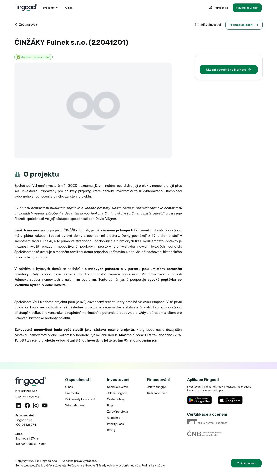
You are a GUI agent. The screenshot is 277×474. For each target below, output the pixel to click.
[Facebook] (27, 405)
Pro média (72, 393)
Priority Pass (115, 424)
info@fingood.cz (26, 391)
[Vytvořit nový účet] (247, 7)
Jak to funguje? (157, 387)
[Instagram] (35, 405)
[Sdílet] (208, 24)
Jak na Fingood (117, 393)
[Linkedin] (18, 405)
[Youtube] (45, 405)
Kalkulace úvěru (157, 393)
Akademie (113, 418)
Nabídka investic (117, 387)
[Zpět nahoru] (246, 463)
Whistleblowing (75, 405)
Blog (110, 405)
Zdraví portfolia (117, 412)
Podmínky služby (152, 465)
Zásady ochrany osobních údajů (117, 465)
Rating (111, 430)
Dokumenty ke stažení (80, 399)
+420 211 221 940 (27, 397)
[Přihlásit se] (218, 7)
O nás (69, 387)
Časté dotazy (116, 399)
